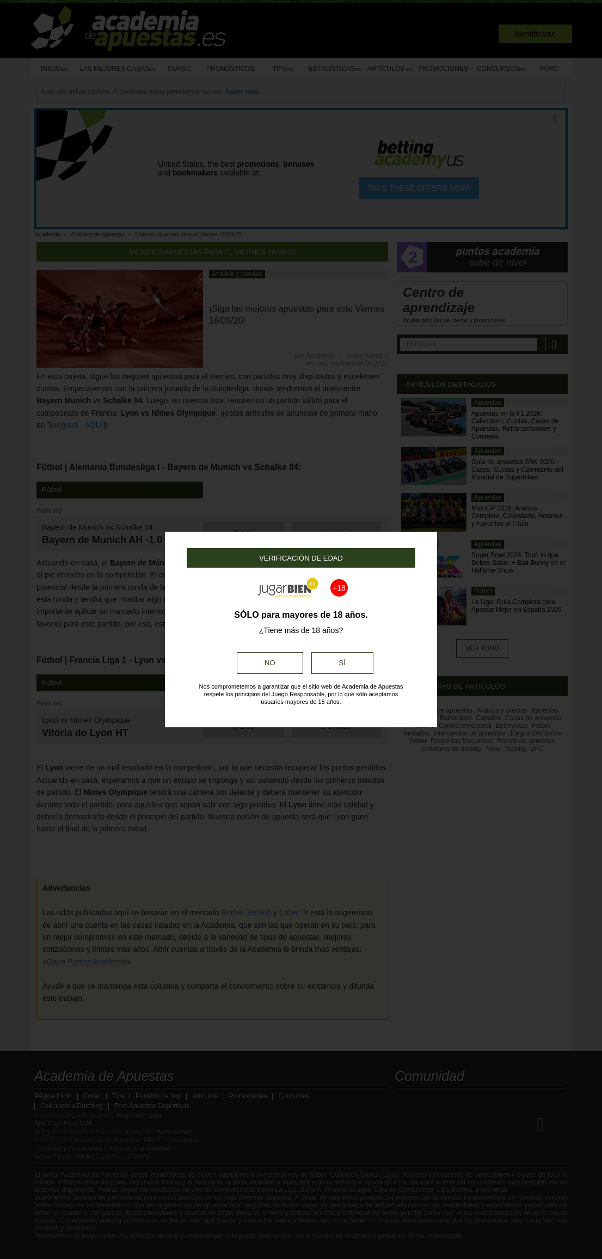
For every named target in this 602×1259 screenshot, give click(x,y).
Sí (342, 663)
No (270, 663)
